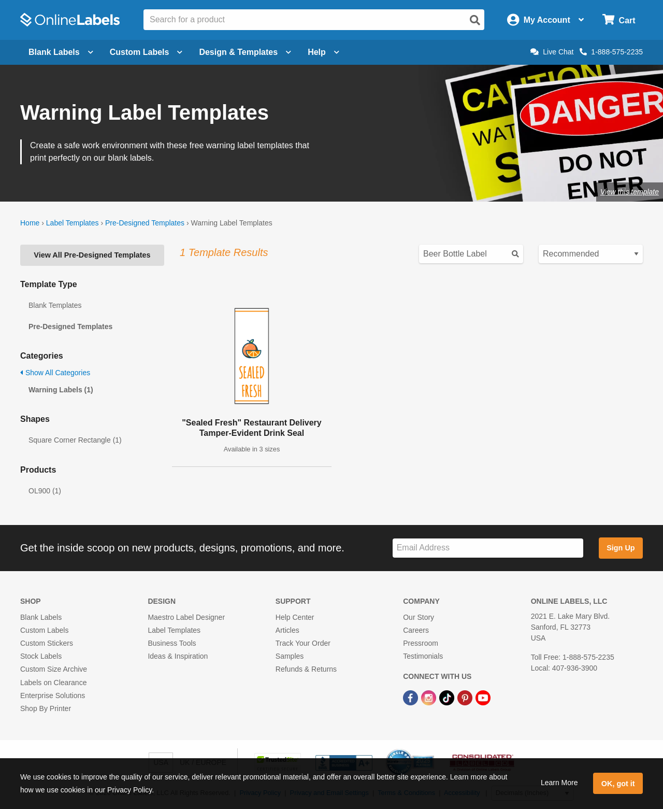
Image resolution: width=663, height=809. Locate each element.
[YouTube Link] (483, 697)
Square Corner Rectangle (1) (75, 440)
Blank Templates (54, 305)
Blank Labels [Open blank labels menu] (60, 52)
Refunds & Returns (306, 669)
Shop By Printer (45, 708)
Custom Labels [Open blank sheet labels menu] (146, 52)
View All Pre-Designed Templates (92, 255)
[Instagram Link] (429, 697)
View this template (629, 192)
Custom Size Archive (53, 669)
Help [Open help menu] (323, 52)
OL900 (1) (44, 491)
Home (29, 223)
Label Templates (72, 223)
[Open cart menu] (619, 20)
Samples (290, 656)
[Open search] (475, 20)
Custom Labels (44, 630)
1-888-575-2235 (611, 52)
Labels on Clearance (53, 682)
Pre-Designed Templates (144, 223)
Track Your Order (303, 643)
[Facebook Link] (411, 697)
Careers (416, 630)
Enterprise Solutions (52, 695)
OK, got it (618, 783)
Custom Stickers (46, 643)
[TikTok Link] (447, 697)
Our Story (418, 617)
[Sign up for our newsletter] (488, 548)
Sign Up (621, 548)
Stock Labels (41, 656)
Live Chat (551, 51)
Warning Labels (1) (60, 390)
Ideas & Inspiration (178, 656)
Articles (287, 630)
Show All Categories (55, 372)
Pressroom (420, 643)
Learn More (559, 782)
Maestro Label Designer (186, 617)
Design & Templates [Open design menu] (245, 52)
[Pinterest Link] (465, 697)
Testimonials (423, 656)
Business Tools (172, 643)
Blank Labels (41, 617)
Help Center (295, 617)
